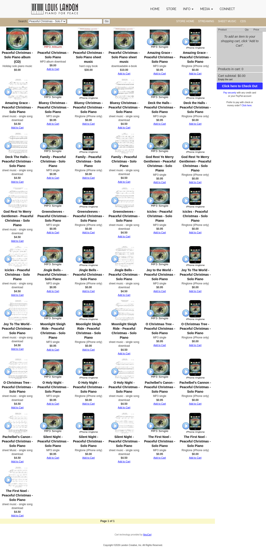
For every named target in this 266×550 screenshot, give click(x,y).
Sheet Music (227, 21)
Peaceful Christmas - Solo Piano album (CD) (17, 57)
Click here (246, 105)
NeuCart (147, 534)
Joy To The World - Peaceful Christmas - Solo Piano (195, 274)
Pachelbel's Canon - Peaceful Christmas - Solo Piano (159, 387)
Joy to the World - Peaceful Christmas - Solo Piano (159, 274)
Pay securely (229, 92)
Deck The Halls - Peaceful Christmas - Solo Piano (17, 161)
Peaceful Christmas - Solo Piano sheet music (88, 57)
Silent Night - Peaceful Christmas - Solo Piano (53, 441)
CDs (243, 21)
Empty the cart (225, 79)
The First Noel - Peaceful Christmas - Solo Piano (159, 441)
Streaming (206, 21)
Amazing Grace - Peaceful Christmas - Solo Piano (159, 57)
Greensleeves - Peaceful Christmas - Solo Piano (53, 216)
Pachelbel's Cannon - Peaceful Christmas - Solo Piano (195, 387)
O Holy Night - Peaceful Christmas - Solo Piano (53, 387)
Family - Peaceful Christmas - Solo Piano (53, 161)
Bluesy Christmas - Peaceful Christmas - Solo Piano (53, 107)
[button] (188, 9)
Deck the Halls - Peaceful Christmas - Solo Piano (159, 107)
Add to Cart (53, 69)
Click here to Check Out (239, 86)
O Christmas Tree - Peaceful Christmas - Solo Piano (159, 328)
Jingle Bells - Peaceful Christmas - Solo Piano (53, 274)
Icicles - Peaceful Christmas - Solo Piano (159, 216)
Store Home (185, 21)
